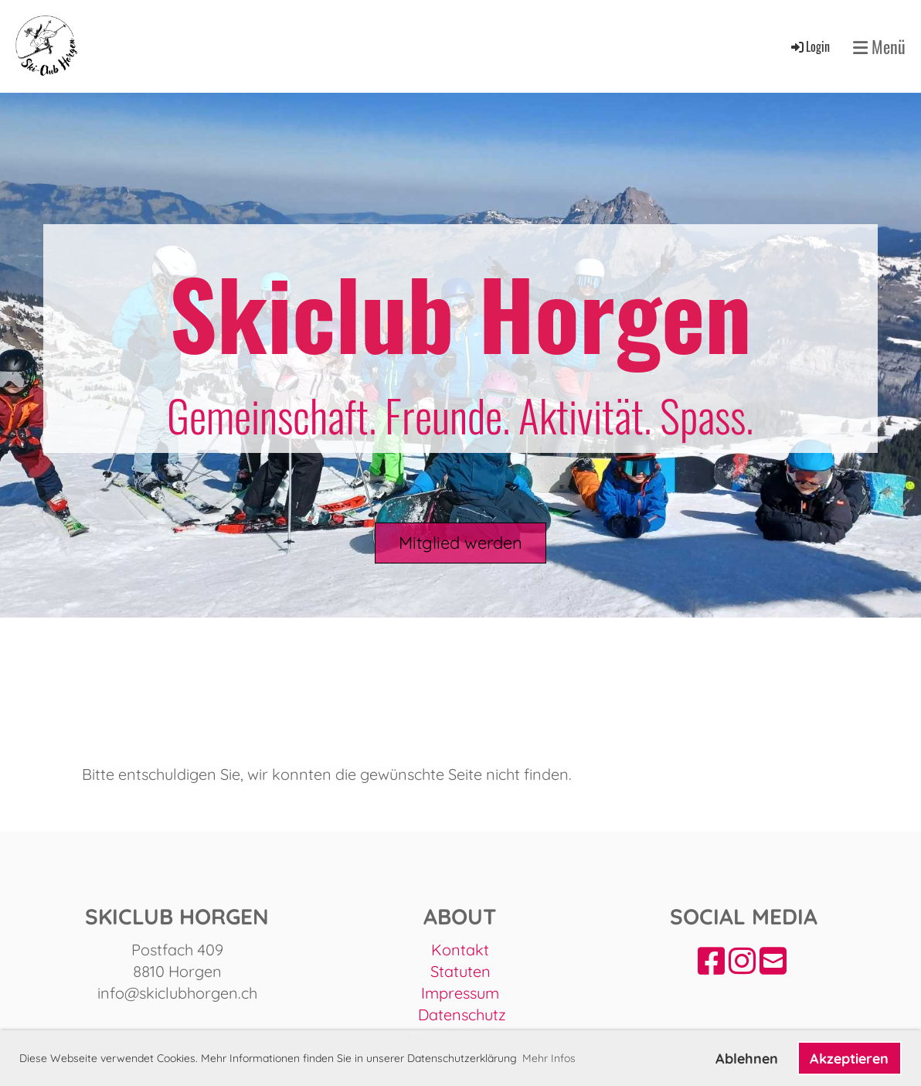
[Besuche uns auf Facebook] (711, 960)
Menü (879, 47)
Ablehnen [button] (746, 1058)
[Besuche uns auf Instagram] (742, 960)
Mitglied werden (460, 542)
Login (809, 46)
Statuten (460, 971)
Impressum (460, 993)
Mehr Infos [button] (549, 1058)
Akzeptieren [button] (849, 1058)
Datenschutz (462, 1014)
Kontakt (460, 949)
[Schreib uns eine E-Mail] (773, 960)
